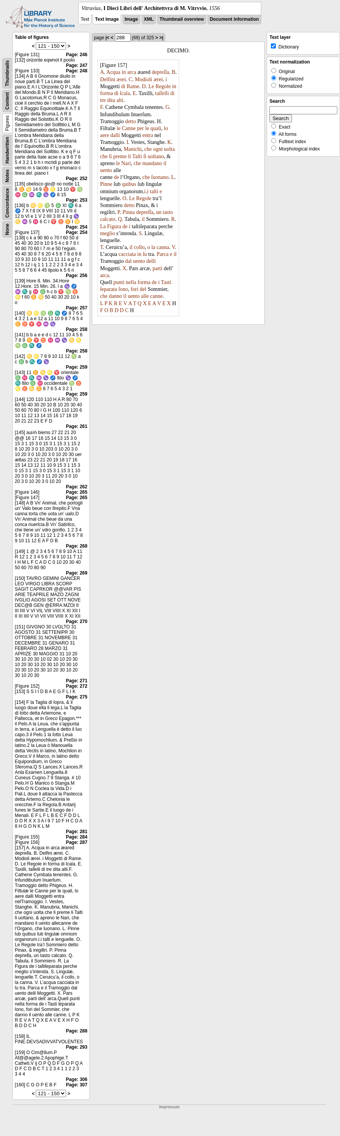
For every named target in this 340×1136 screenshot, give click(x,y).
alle (145, 296)
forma (106, 93)
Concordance (7, 203)
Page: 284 (76, 837)
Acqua (113, 72)
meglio (107, 233)
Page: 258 (76, 329)
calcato (107, 219)
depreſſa (160, 72)
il (164, 163)
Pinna (129, 212)
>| (161, 37)
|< (107, 37)
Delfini (107, 79)
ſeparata (108, 289)
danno (115, 296)
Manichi (133, 149)
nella (131, 282)
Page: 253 (76, 200)
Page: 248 (76, 71)
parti (158, 268)
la (153, 247)
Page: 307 (76, 1085)
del (143, 289)
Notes (7, 175)
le (119, 128)
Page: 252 (76, 178)
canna (163, 247)
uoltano (156, 156)
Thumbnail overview (181, 19)
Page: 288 (76, 1031)
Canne (129, 128)
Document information (234, 19)
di (123, 86)
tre (103, 100)
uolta (169, 149)
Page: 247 (76, 65)
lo (166, 128)
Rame (133, 86)
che (148, 149)
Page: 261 (76, 426)
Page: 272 (76, 686)
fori (134, 289)
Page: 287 (76, 842)
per (140, 128)
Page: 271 (76, 680)
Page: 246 (76, 54)
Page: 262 (76, 486)
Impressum (169, 1107)
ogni (158, 149)
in (124, 72)
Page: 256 (76, 275)
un (158, 212)
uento (106, 170)
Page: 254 (76, 227)
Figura (114, 226)
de (116, 177)
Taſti (137, 156)
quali (156, 128)
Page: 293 (76, 1047)
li (129, 156)
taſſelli (162, 93)
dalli (115, 135)
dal (128, 261)
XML (149, 19)
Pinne (106, 184)
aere (104, 135)
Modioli (143, 79)
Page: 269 (76, 573)
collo (139, 247)
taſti (154, 191)
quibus (129, 184)
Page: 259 (76, 367)
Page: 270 (76, 621)
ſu (145, 254)
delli (151, 261)
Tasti (166, 282)
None (7, 229)
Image (131, 19)
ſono (123, 289)
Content (7, 101)
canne (156, 296)
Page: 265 (76, 492)
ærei (121, 79)
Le (151, 86)
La (103, 226)
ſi (110, 156)
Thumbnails (7, 73)
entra (147, 135)
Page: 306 (76, 1079)
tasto (168, 212)
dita (111, 100)
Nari (126, 163)
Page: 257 (76, 308)
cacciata (127, 254)
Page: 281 (76, 831)
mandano (152, 163)
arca (131, 72)
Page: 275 (76, 697)
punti (118, 282)
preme (120, 156)
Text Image (107, 19)
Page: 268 (76, 546)
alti (119, 100)
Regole (163, 86)
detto (130, 121)
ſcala (125, 93)
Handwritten (7, 150)
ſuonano (160, 177)
